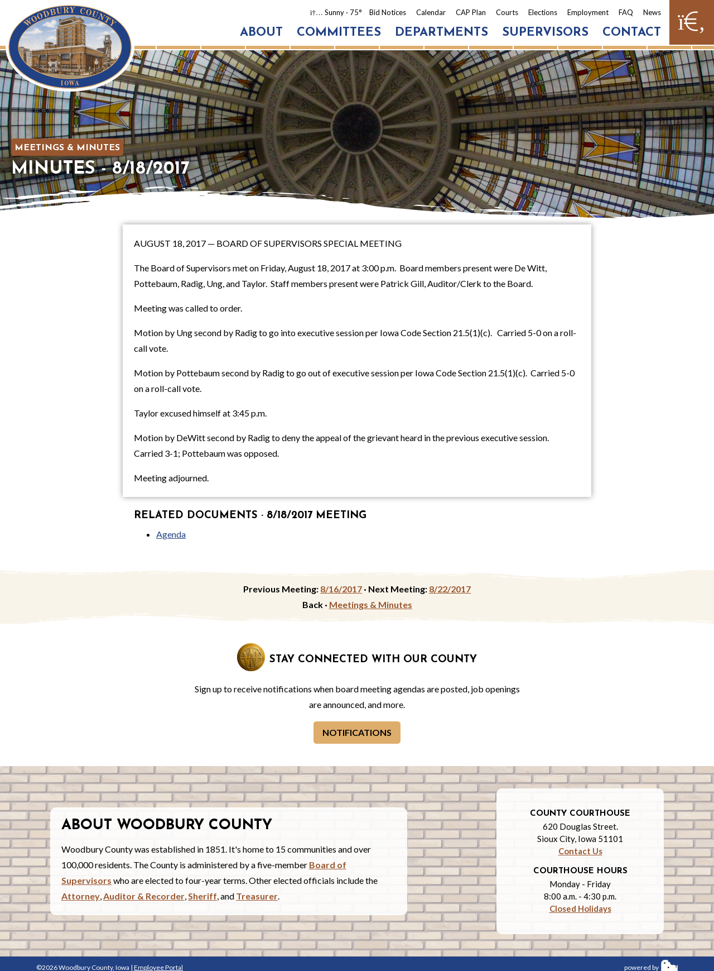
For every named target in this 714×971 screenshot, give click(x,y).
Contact (631, 32)
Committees (339, 32)
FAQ (626, 12)
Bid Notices (387, 12)
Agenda (171, 534)
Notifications (357, 732)
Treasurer (257, 896)
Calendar (431, 12)
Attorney (80, 896)
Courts (507, 12)
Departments (441, 32)
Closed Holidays (580, 908)
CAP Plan (471, 12)
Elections (542, 12)
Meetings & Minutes (67, 148)
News (652, 12)
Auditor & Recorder (144, 896)
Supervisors (545, 32)
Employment (588, 12)
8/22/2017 (450, 588)
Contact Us (580, 851)
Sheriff (202, 896)
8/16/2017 (341, 588)
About (261, 32)
